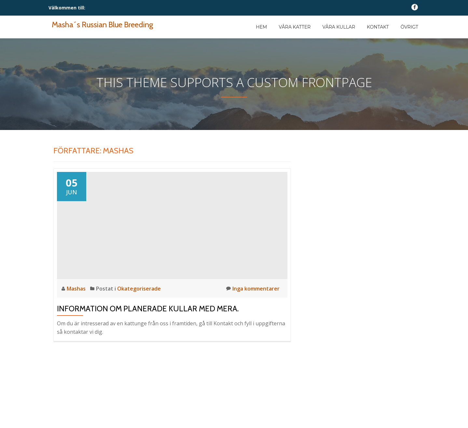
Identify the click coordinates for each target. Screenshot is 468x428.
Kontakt (378, 27)
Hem (261, 27)
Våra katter (294, 27)
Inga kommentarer (253, 288)
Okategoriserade (139, 288)
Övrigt (409, 27)
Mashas (77, 288)
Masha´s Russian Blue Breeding (102, 24)
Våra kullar (338, 27)
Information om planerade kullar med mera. (148, 308)
